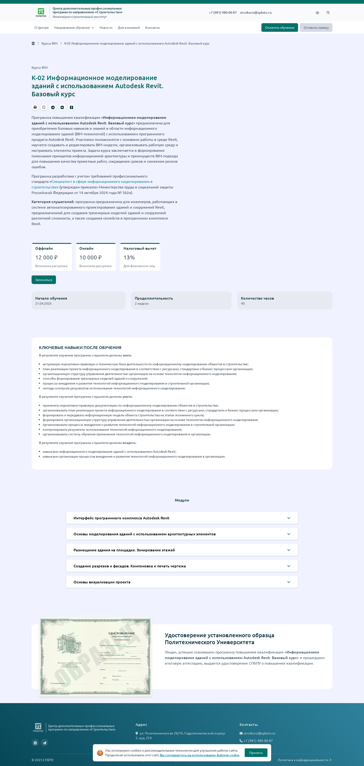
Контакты (152, 27)
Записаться (43, 280)
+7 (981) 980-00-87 (223, 12)
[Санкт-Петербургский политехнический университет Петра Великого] (41, 12)
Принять (256, 752)
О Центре (41, 27)
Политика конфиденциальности (305, 760)
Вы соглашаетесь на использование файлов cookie (199, 755)
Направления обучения (72, 27)
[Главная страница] (33, 43)
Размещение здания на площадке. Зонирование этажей (124, 549)
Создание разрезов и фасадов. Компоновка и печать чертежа (130, 565)
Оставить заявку (316, 27)
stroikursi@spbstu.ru (256, 12)
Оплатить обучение (279, 27)
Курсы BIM (50, 43)
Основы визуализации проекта (102, 581)
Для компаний (129, 27)
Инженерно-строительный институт (80, 17)
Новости (106, 27)
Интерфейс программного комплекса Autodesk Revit (121, 517)
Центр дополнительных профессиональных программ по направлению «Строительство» (88, 10)
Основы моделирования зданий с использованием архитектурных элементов (145, 533)
